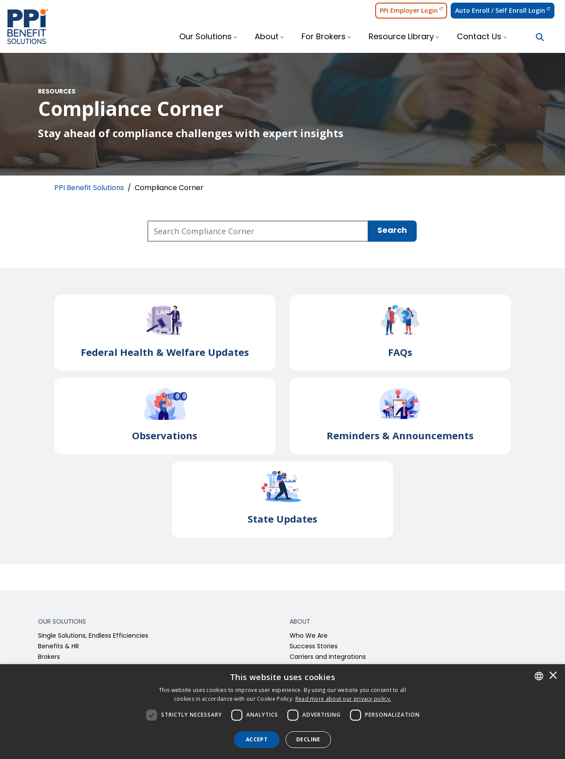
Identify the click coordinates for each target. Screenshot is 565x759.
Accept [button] (256, 739)
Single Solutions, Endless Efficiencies (93, 636)
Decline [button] (308, 739)
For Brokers (323, 37)
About (267, 37)
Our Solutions (205, 37)
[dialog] (282, 711)
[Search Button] (540, 37)
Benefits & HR (58, 647)
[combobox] (539, 676)
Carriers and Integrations (328, 657)
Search (392, 231)
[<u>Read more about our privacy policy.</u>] (343, 699)
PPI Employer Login (411, 10)
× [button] (553, 676)
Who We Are (309, 636)
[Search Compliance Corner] (258, 231)
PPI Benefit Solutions (89, 188)
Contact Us (479, 37)
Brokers (49, 657)
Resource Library (401, 37)
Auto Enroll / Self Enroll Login (502, 10)
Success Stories (314, 647)
